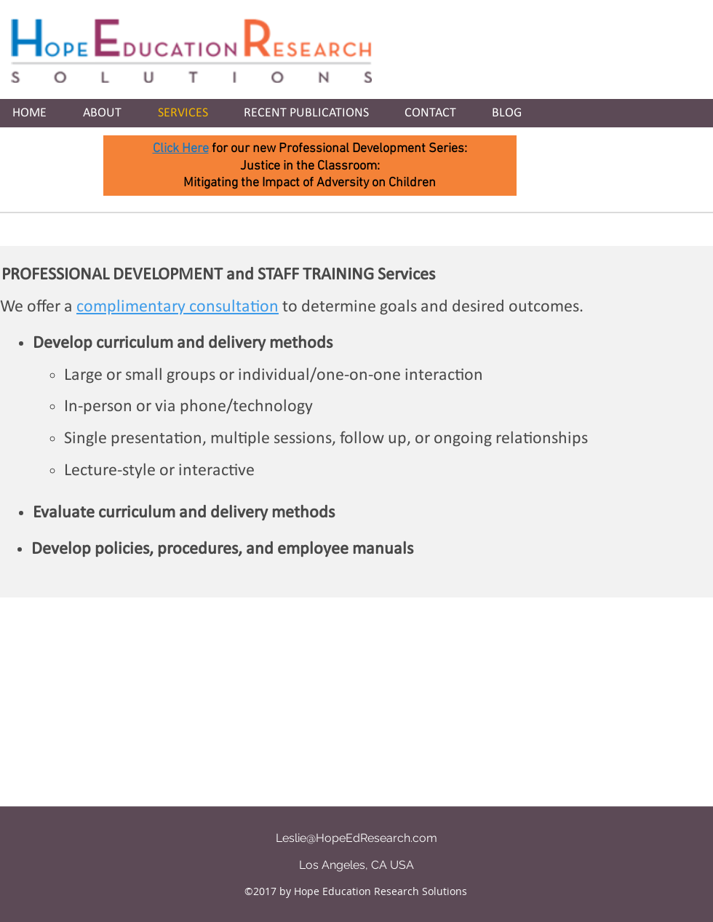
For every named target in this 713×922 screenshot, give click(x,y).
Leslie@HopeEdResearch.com (356, 838)
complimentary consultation (177, 307)
